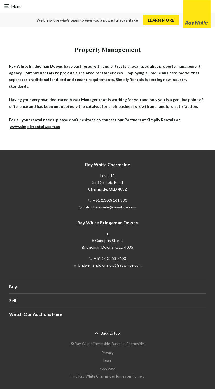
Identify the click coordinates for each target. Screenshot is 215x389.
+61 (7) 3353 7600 (110, 258)
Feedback (108, 368)
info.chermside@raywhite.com (110, 207)
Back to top (110, 333)
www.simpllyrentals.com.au (35, 126)
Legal (107, 360)
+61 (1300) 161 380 (110, 200)
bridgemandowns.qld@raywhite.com (110, 265)
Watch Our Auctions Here (35, 314)
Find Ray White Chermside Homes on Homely (107, 376)
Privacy (108, 352)
